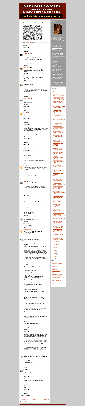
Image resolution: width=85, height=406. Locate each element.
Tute (53, 283)
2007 (54, 91)
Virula (25, 181)
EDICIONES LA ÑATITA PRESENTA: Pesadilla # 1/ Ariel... (58, 161)
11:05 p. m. (26, 51)
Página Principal (35, 399)
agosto (55, 245)
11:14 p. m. (26, 73)
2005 (54, 258)
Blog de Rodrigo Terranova (57, 263)
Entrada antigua (46, 399)
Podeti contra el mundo (56, 280)
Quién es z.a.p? (56, 200)
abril (54, 251)
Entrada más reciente (24, 399)
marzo (55, 253)
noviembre (56, 241)
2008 (54, 90)
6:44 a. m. (26, 171)
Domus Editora (55, 266)
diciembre (55, 94)
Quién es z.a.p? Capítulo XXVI (58, 234)
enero (55, 256)
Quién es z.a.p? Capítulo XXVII (58, 163)
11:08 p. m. (26, 367)
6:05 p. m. (26, 393)
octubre (55, 242)
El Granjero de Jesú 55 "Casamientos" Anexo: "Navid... (57, 176)
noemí (25, 165)
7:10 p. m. (26, 227)
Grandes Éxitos (55, 269)
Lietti (25, 369)
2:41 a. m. (26, 374)
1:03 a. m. (26, 110)
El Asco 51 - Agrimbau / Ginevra (59, 150)
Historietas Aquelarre (56, 271)
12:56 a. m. (26, 104)
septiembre (56, 244)
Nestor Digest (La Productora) (57, 277)
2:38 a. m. (26, 142)
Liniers (53, 272)
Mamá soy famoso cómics (57, 274)
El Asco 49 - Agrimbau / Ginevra (59, 218)
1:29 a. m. (26, 136)
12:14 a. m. (26, 96)
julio (54, 247)
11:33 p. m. (26, 80)
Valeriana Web (55, 285)
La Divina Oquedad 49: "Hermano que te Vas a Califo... (58, 205)
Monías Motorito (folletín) (56, 275)
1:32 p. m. (26, 387)
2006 (54, 93)
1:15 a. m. (26, 116)
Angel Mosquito (27, 67)
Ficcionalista (54, 268)
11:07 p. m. (26, 65)
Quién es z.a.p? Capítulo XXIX (58, 99)
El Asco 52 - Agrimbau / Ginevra (59, 119)
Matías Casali (26, 53)
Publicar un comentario (25, 395)
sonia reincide (27, 98)
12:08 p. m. (26, 221)
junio (54, 248)
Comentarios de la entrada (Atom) (31, 401)
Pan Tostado (54, 278)
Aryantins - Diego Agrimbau (58, 219)
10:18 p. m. (26, 235)
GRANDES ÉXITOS (27, 217)
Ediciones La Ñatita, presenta (58, 95)
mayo (55, 250)
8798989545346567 (27, 229)
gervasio (26, 112)
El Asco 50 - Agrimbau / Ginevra (59, 184)
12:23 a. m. (26, 329)
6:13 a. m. (26, 148)
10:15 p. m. (26, 215)
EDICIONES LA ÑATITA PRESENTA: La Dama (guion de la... (59, 192)
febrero (55, 254)
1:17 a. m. (26, 122)
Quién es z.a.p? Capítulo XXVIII (59, 133)
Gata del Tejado (27, 82)
